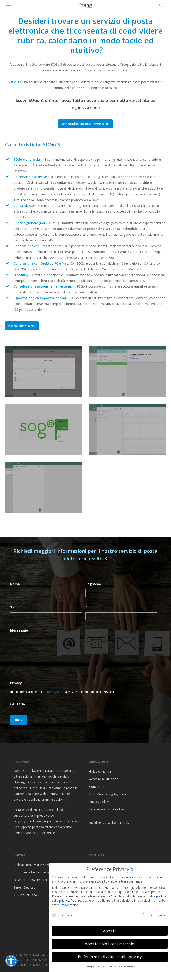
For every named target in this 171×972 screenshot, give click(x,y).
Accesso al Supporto (104, 779)
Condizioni (96, 786)
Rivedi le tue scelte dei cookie (110, 822)
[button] (8, 5)
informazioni (53, 692)
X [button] (131, 869)
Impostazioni (70, 905)
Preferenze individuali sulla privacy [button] (110, 956)
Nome (15, 584)
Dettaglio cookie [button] (95, 966)
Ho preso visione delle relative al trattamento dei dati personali (64, 692)
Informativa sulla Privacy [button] (121, 966)
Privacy (17, 683)
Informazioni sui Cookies (107, 809)
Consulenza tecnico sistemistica (36, 872)
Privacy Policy (99, 802)
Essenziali (62, 915)
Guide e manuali (100, 771)
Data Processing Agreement (109, 794)
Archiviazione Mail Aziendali (33, 865)
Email (92, 607)
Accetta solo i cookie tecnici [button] (110, 943)
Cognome (93, 584)
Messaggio (19, 630)
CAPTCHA (17, 704)
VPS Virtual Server (26, 895)
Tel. (13, 607)
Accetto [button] (110, 930)
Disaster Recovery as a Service (36, 880)
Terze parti (154, 915)
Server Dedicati (24, 887)
